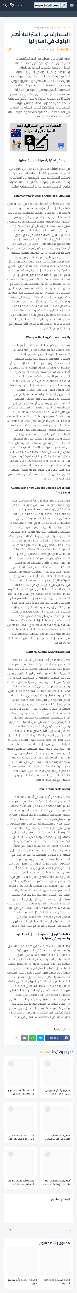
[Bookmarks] (12, 5)
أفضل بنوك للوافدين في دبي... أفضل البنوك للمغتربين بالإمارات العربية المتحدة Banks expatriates (57, 1092)
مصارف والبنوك (43, 27)
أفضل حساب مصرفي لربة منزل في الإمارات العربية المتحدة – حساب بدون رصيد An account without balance (57, 1182)
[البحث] (4, 5)
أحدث (68, 1230)
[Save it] (9, 49)
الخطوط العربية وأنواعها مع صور (22, 1281)
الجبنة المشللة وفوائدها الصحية (57, 1281)
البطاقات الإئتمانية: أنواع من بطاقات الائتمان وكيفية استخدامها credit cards (20, 1092)
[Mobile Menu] (72, 5)
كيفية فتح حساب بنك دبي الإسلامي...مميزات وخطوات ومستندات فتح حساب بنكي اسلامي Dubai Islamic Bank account (20, 1182)
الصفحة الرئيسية (62, 27)
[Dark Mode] (20, 5)
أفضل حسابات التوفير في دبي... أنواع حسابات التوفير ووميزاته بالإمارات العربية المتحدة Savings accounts (20, 1137)
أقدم (8, 1230)
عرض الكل (45, 1052)
